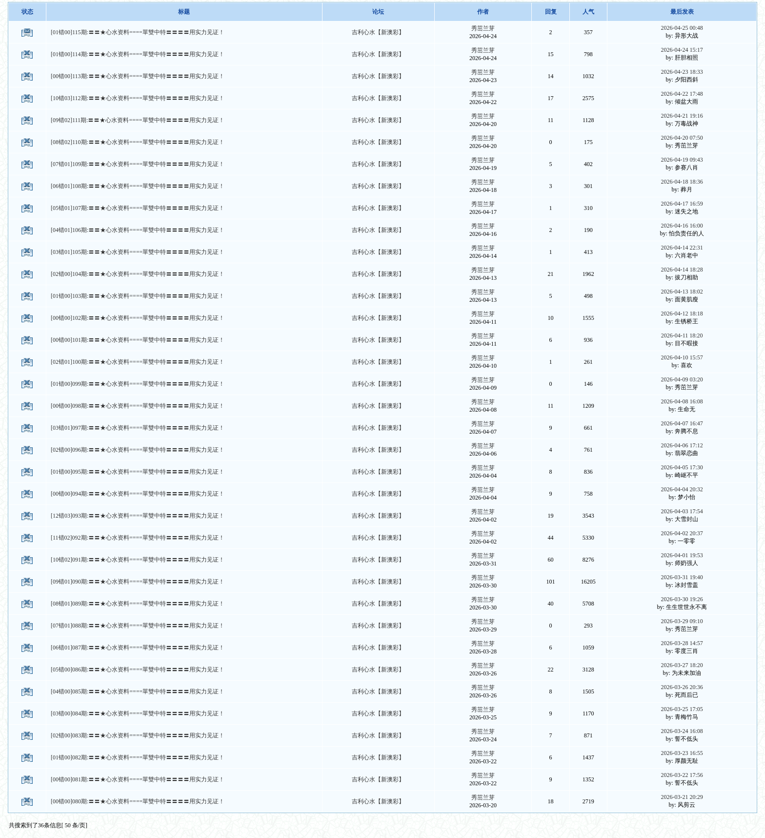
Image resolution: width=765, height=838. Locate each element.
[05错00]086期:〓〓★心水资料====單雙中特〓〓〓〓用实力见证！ (137, 669)
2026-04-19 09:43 (682, 159)
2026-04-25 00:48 (682, 27)
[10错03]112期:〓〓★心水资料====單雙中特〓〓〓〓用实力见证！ (137, 98)
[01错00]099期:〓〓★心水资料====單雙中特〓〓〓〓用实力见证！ (137, 383)
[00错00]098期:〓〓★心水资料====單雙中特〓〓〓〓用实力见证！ (137, 405)
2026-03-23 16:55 (682, 753)
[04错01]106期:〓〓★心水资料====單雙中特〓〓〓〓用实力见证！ (137, 230)
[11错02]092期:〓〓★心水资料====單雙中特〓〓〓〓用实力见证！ (137, 537)
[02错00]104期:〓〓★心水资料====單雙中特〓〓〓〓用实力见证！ (137, 274)
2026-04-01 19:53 (682, 555)
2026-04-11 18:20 (682, 335)
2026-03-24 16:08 (682, 731)
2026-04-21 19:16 (682, 115)
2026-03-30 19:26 (682, 599)
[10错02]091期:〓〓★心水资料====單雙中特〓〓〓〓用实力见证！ (137, 559)
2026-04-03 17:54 (682, 511)
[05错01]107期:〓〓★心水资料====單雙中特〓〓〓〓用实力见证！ (137, 208)
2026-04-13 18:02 (682, 291)
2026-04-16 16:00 (682, 225)
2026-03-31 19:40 (682, 577)
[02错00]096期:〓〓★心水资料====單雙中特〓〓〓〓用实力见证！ (137, 449)
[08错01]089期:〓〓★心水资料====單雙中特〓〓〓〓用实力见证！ (137, 603)
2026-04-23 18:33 (682, 71)
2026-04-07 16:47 (682, 423)
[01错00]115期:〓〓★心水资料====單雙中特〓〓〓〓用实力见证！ (137, 32)
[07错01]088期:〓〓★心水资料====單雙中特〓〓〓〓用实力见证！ (137, 625)
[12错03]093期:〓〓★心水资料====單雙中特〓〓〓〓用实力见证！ (137, 515)
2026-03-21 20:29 (682, 797)
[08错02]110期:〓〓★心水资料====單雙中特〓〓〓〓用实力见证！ (137, 142)
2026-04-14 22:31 (682, 247)
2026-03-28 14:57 (682, 643)
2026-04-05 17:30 (682, 467)
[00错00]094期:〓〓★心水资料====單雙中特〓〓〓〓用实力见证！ (137, 493)
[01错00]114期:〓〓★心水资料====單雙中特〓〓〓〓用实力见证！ (137, 54)
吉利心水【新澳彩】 (378, 32)
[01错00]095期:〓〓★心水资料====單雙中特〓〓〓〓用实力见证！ (137, 471)
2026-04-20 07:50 (682, 137)
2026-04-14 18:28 (682, 269)
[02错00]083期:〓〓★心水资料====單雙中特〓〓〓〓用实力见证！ (137, 735)
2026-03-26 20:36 (682, 687)
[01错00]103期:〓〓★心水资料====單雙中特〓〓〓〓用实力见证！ (137, 296)
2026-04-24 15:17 (682, 49)
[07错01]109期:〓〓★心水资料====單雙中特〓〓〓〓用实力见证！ (137, 164)
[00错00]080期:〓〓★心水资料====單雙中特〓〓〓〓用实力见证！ (137, 801)
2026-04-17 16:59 (682, 203)
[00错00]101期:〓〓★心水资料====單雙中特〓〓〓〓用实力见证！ (137, 339)
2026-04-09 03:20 (682, 379)
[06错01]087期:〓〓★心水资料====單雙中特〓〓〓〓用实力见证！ (137, 647)
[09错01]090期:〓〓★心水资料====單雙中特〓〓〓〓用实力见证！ (137, 581)
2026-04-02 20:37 (682, 533)
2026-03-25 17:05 (682, 709)
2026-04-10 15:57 (682, 357)
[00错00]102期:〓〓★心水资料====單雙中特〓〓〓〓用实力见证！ (137, 317)
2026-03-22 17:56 (682, 775)
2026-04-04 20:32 (682, 489)
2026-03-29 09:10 (682, 621)
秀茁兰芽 (483, 28)
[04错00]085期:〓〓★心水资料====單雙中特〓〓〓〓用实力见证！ (137, 691)
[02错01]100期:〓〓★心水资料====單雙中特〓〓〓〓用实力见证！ (137, 361)
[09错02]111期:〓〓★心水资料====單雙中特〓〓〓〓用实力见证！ (137, 120)
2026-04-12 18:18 (682, 313)
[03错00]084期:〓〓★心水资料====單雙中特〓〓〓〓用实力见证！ (137, 713)
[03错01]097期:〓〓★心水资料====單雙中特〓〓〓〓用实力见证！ (137, 427)
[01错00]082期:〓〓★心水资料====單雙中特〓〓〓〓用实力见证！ (137, 757)
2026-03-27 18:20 (682, 665)
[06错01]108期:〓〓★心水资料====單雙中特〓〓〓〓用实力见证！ (137, 186)
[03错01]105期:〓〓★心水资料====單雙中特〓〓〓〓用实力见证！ (137, 252)
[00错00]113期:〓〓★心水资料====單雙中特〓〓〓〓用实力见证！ (137, 76)
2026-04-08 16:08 (682, 401)
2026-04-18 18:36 (682, 181)
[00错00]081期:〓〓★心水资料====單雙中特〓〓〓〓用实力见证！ (137, 779)
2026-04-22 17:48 (682, 93)
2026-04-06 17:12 (682, 445)
